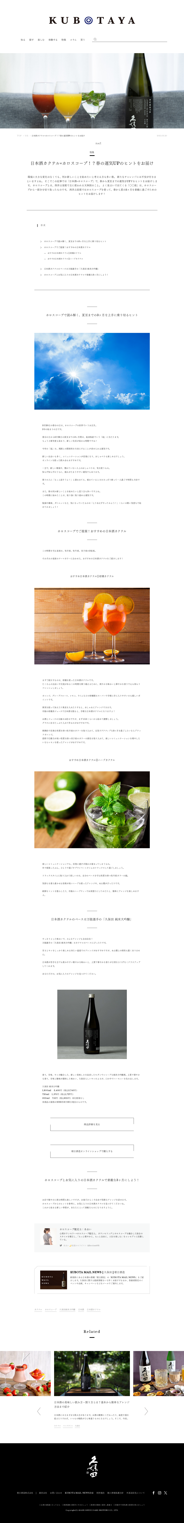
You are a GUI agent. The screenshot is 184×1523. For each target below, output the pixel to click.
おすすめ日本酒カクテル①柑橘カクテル (64, 253)
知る (23, 39)
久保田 (77, 1426)
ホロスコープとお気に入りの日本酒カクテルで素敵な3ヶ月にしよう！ (76, 275)
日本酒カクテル (94, 1309)
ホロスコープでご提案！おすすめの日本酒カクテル (67, 247)
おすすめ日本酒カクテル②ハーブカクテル (65, 259)
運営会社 (43, 1493)
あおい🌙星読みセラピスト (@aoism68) (81, 1245)
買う (83, 39)
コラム (73, 39)
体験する (53, 39)
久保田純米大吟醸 (67, 1309)
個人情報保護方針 (115, 1493)
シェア (98, 143)
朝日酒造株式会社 (25, 1493)
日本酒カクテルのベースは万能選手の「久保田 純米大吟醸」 (72, 269)
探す (31, 39)
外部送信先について (135, 1493)
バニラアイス (68, 1426)
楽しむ (41, 39)
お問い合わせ (56, 1493)
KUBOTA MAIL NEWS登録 (79, 1493)
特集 (63, 39)
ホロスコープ (51, 1309)
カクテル (38, 1309)
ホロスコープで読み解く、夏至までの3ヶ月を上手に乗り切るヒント (75, 241)
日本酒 (81, 1309)
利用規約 (100, 1493)
